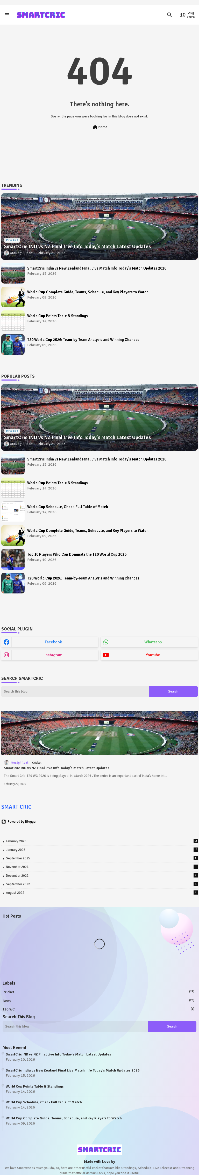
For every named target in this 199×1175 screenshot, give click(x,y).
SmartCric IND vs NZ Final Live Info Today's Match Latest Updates (56, 768)
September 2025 (102, 858)
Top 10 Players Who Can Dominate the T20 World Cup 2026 (76, 554)
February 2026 (102, 841)
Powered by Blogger (19, 821)
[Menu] (7, 15)
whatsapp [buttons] (153, 642)
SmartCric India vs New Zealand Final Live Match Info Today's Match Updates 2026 (96, 268)
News (98, 1000)
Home (99, 127)
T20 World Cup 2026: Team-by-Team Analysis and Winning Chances (83, 339)
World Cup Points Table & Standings (57, 316)
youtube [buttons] (153, 655)
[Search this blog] (75, 691)
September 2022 (102, 884)
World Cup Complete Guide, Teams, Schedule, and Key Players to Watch (87, 292)
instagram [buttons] (53, 655)
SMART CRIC (16, 807)
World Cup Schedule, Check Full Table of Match (67, 506)
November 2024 (102, 867)
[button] (170, 15)
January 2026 (102, 849)
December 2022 (102, 875)
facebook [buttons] (53, 642)
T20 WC (98, 1009)
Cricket (98, 992)
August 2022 (102, 892)
